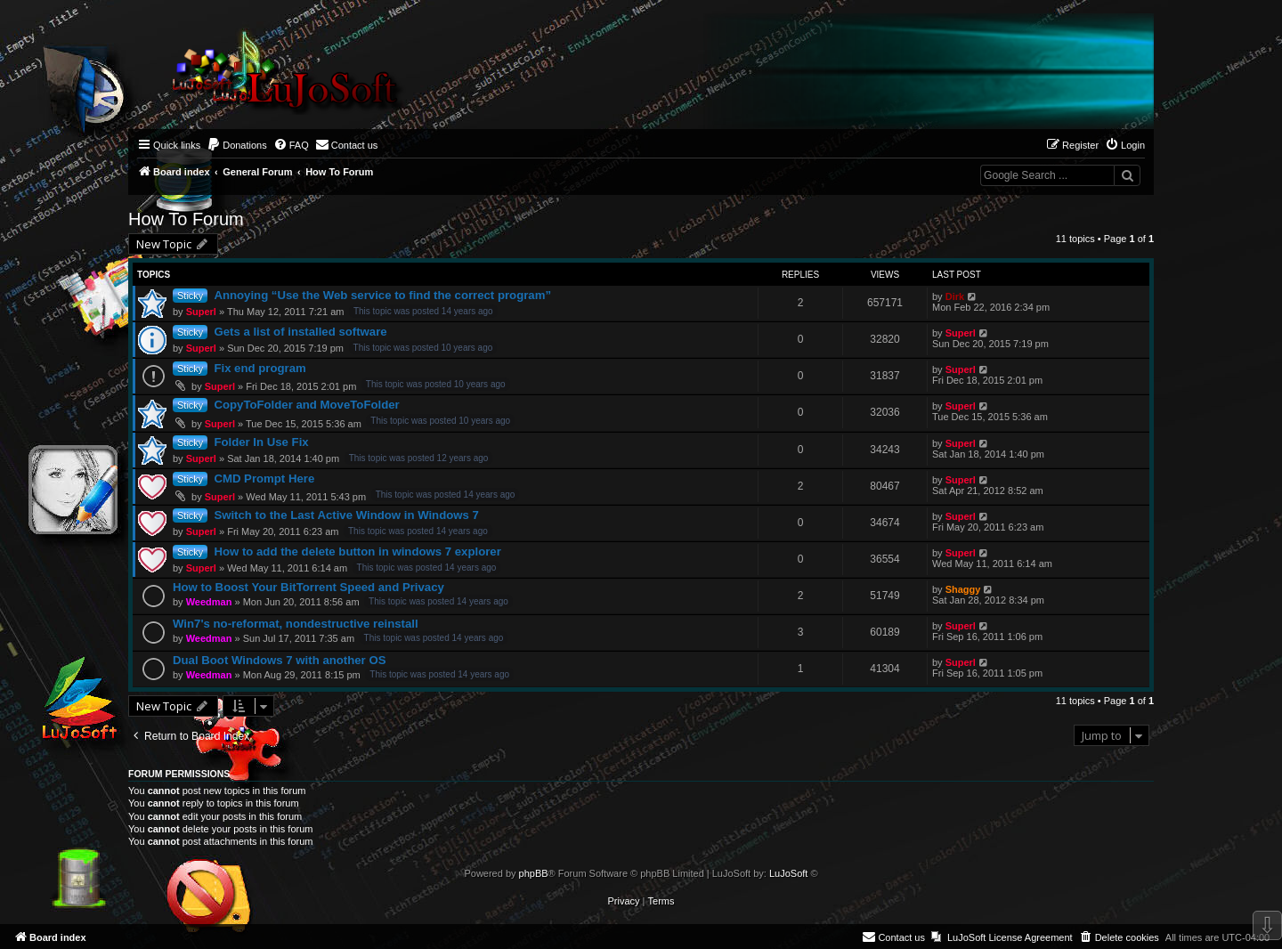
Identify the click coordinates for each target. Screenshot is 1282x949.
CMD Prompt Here (264, 478)
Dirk (954, 296)
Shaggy (963, 589)
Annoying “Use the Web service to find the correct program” (382, 295)
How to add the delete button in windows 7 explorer (357, 551)
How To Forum (186, 219)
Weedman (209, 601)
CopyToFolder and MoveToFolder (306, 404)
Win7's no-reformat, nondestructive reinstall (295, 623)
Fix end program (259, 368)
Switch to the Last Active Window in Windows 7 (346, 515)
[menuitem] (237, 145)
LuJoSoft (788, 873)
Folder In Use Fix (261, 442)
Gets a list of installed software (300, 331)
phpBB (533, 873)
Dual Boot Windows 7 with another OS (279, 660)
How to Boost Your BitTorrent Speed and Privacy (308, 587)
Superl (201, 311)
